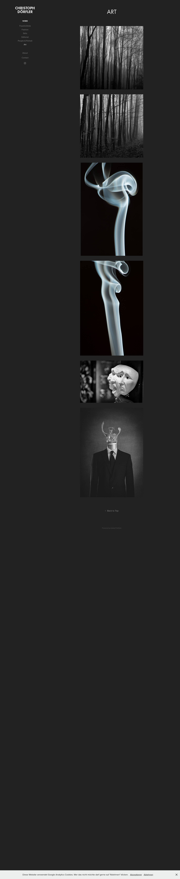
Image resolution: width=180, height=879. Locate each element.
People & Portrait (25, 40)
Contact (25, 57)
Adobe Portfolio (116, 528)
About (25, 53)
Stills (25, 33)
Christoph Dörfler (25, 10)
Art (25, 44)
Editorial (25, 37)
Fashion (25, 29)
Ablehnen (148, 874)
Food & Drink (25, 25)
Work (25, 21)
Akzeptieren (136, 874)
